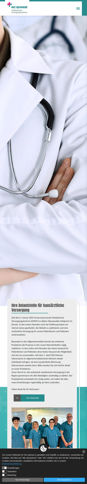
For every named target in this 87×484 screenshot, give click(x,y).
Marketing (9, 475)
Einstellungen (10, 468)
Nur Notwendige (22, 480)
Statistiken (9, 471)
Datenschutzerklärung (11, 464)
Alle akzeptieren (64, 480)
